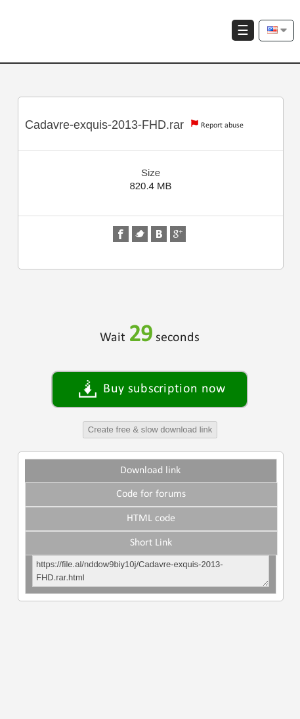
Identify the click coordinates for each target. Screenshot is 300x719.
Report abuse (222, 125)
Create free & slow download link (150, 429)
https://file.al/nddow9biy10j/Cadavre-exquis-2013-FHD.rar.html (150, 571)
